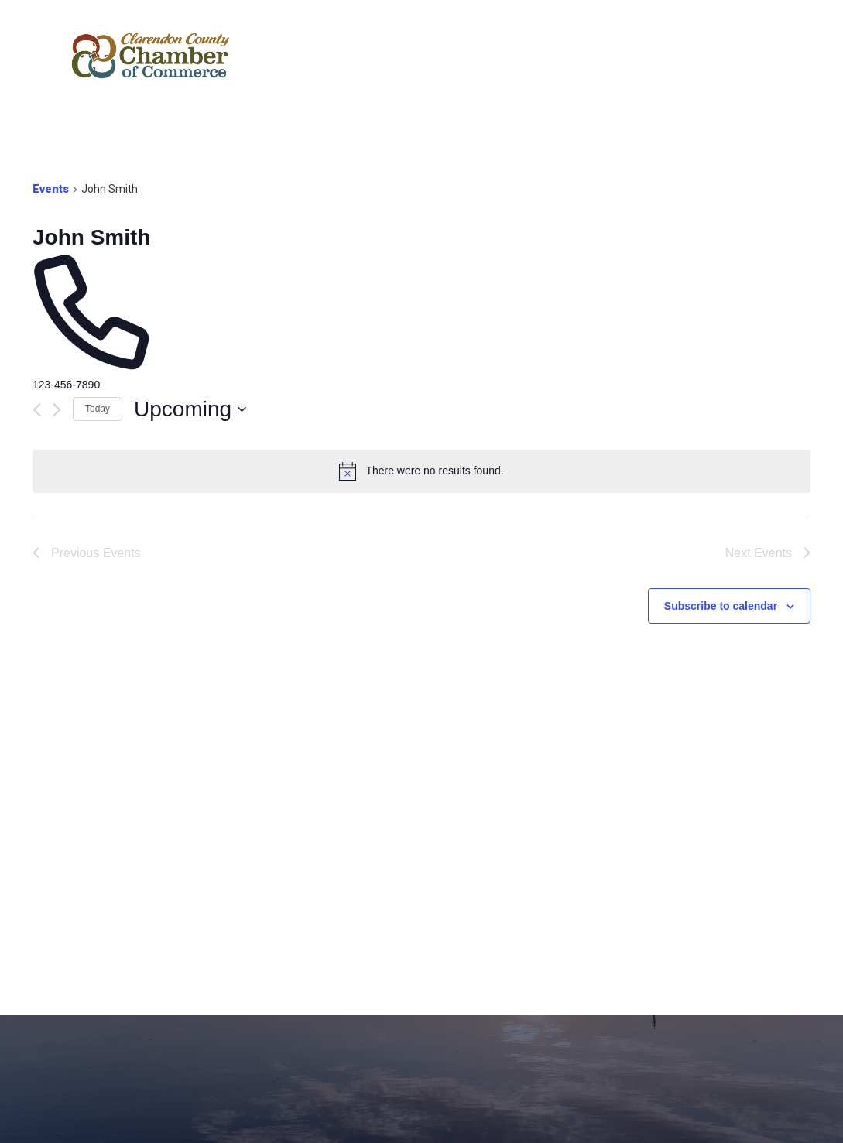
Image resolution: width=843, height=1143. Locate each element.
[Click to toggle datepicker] (190, 409)
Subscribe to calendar (720, 606)
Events (51, 189)
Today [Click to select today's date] (97, 408)
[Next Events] (57, 409)
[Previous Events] (37, 409)
